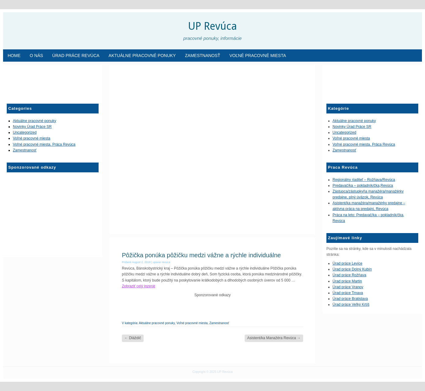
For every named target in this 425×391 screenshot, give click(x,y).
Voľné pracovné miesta (257, 55)
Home (14, 55)
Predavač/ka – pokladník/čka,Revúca (363, 185)
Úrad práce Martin (347, 281)
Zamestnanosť (202, 55)
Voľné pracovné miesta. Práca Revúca (44, 144)
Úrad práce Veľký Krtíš (351, 304)
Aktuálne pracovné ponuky (142, 55)
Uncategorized (24, 132)
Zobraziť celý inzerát (138, 286)
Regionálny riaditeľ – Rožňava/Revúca (364, 180)
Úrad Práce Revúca (76, 55)
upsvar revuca (161, 262)
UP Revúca (212, 26)
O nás (36, 55)
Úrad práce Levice (347, 263)
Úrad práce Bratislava (350, 299)
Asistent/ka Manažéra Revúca (274, 338)
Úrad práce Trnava (348, 293)
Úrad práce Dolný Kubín (352, 269)
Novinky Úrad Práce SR (32, 127)
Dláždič (132, 338)
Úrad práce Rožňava (349, 275)
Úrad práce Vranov (348, 287)
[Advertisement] (37, 82)
